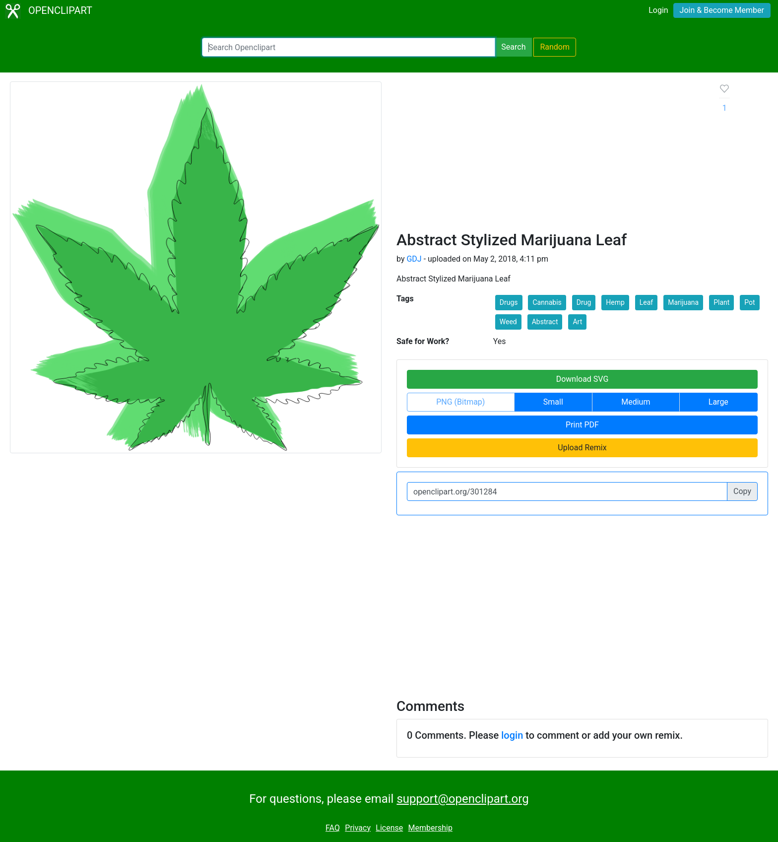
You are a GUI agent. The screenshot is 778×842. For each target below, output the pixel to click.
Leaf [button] (646, 302)
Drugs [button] (509, 302)
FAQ (332, 828)
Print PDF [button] (582, 424)
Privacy (358, 828)
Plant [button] (721, 302)
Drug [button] (584, 302)
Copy (742, 491)
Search (513, 47)
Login (658, 10)
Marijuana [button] (683, 302)
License (389, 828)
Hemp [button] (615, 302)
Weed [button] (508, 322)
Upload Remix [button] (582, 447)
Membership (430, 828)
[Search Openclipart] (348, 47)
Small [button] (553, 402)
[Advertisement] (550, 155)
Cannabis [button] (546, 302)
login (512, 735)
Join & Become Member (722, 10)
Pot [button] (749, 302)
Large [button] (718, 402)
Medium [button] (635, 402)
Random (555, 47)
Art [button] (577, 322)
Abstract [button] (545, 322)
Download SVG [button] (582, 379)
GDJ (413, 259)
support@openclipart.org (462, 799)
